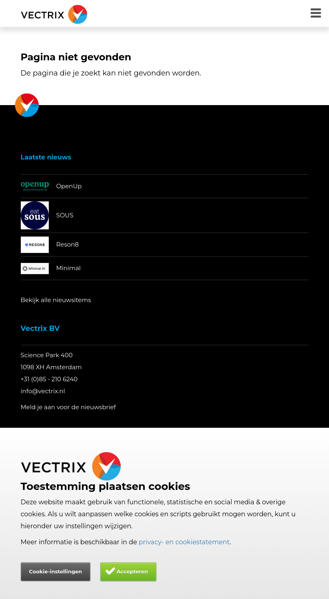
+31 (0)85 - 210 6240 (49, 379)
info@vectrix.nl (43, 391)
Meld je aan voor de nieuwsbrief (68, 407)
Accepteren (132, 571)
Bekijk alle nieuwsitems (56, 300)
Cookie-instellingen (55, 571)
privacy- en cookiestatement (184, 542)
